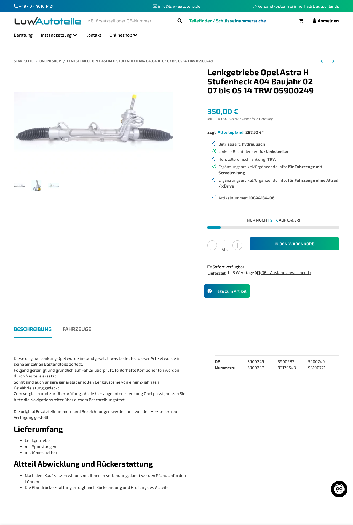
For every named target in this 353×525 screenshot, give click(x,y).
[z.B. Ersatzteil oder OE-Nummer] (131, 20)
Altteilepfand (231, 132)
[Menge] (225, 242)
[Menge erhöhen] (237, 245)
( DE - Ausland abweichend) (283, 272)
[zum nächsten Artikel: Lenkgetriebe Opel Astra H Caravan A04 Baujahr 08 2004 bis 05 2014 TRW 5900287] (333, 61)
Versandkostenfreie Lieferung (251, 118)
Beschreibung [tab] (33, 329)
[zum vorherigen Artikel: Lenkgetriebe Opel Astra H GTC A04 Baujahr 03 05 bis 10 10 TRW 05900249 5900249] (322, 61)
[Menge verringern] (212, 245)
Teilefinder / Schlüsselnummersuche (227, 20)
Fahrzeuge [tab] (77, 329)
